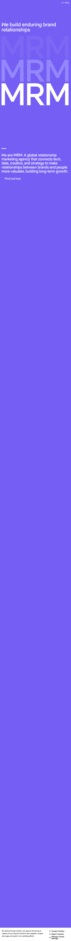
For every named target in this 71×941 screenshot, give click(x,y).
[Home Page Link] (5, 3)
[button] (12, 178)
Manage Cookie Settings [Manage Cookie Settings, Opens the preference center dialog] (57, 937)
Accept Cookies (57, 931)
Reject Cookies (57, 934)
